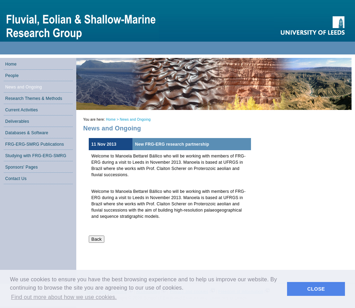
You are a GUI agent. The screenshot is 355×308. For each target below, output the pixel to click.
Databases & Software (26, 132)
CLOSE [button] (316, 289)
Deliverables (17, 121)
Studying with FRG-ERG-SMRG (35, 155)
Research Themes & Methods (33, 98)
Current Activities (21, 110)
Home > (113, 119)
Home (11, 64)
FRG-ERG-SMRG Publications (34, 144)
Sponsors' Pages (21, 167)
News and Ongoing (23, 87)
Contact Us (16, 178)
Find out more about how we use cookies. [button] (64, 297)
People (12, 75)
